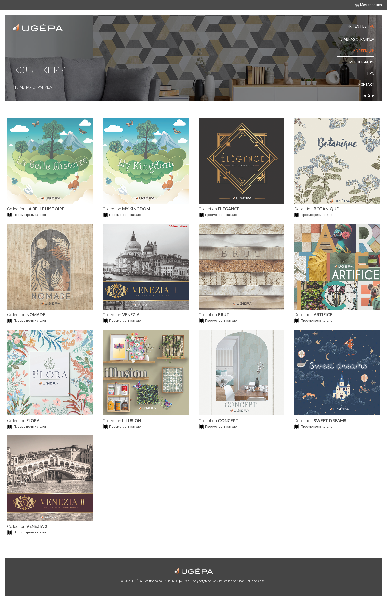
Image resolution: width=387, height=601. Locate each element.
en (357, 26)
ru (372, 26)
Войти (368, 96)
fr (350, 26)
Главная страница (33, 87)
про (370, 73)
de (364, 26)
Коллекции (363, 51)
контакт (366, 85)
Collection (35, 208)
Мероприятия (361, 62)
